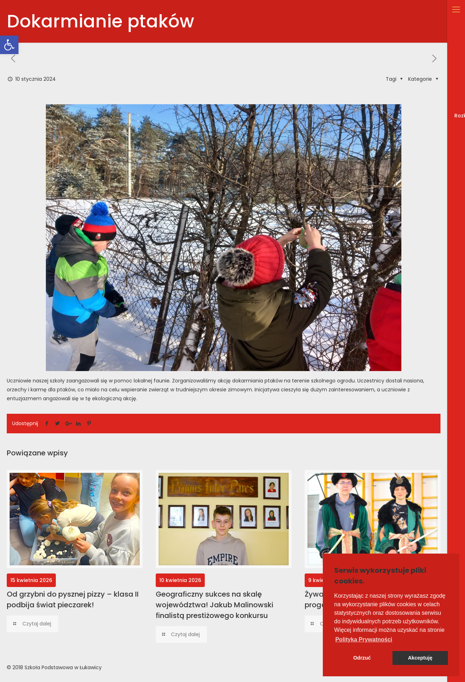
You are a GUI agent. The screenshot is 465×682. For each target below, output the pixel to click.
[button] (363, 639)
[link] (9, 45)
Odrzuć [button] (362, 658)
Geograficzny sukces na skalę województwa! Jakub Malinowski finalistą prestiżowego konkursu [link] (214, 604)
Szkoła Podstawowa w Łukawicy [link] (63, 667)
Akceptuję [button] (420, 658)
